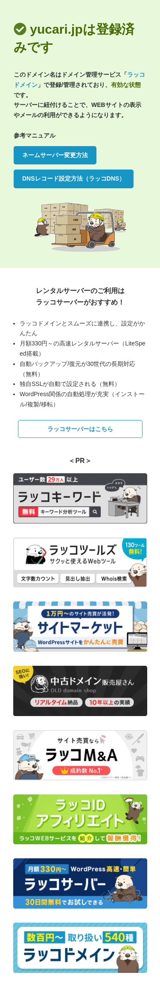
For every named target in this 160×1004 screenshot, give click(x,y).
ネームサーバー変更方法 (55, 155)
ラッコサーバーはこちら (80, 429)
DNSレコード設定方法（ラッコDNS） (73, 178)
